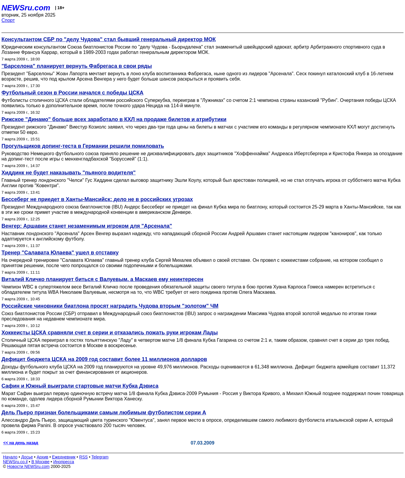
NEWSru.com (25, 7)
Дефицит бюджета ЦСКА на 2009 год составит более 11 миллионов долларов (104, 359)
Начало (10, 457)
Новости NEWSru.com (28, 466)
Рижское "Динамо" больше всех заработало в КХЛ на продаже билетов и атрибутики (113, 119)
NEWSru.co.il (15, 461)
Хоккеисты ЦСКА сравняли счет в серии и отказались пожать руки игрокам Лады (109, 333)
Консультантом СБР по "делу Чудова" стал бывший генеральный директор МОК (108, 39)
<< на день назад (20, 442)
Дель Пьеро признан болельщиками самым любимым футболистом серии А (103, 413)
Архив (42, 457)
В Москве (40, 461)
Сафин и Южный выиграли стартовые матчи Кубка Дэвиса (80, 386)
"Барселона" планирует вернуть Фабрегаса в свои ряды (76, 66)
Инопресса (63, 461)
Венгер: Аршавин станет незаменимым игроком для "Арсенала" (86, 226)
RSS (83, 457)
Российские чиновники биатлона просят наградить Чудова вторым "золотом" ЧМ (109, 306)
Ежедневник (64, 457)
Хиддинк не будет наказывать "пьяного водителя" (68, 173)
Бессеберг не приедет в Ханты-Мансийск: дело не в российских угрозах (97, 199)
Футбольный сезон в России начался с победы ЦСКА (72, 93)
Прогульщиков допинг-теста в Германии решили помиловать (82, 146)
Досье (27, 457)
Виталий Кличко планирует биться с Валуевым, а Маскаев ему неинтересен (102, 279)
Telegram (100, 457)
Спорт (8, 20)
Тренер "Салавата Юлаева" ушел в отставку (60, 253)
